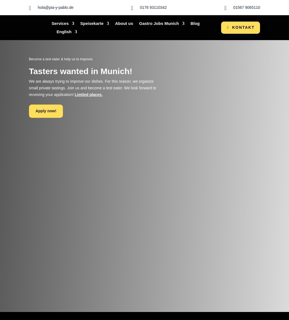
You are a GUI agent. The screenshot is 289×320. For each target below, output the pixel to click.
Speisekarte (92, 24)
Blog (195, 24)
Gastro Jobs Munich (159, 24)
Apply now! (46, 111)
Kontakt (243, 27)
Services (60, 24)
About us (124, 24)
